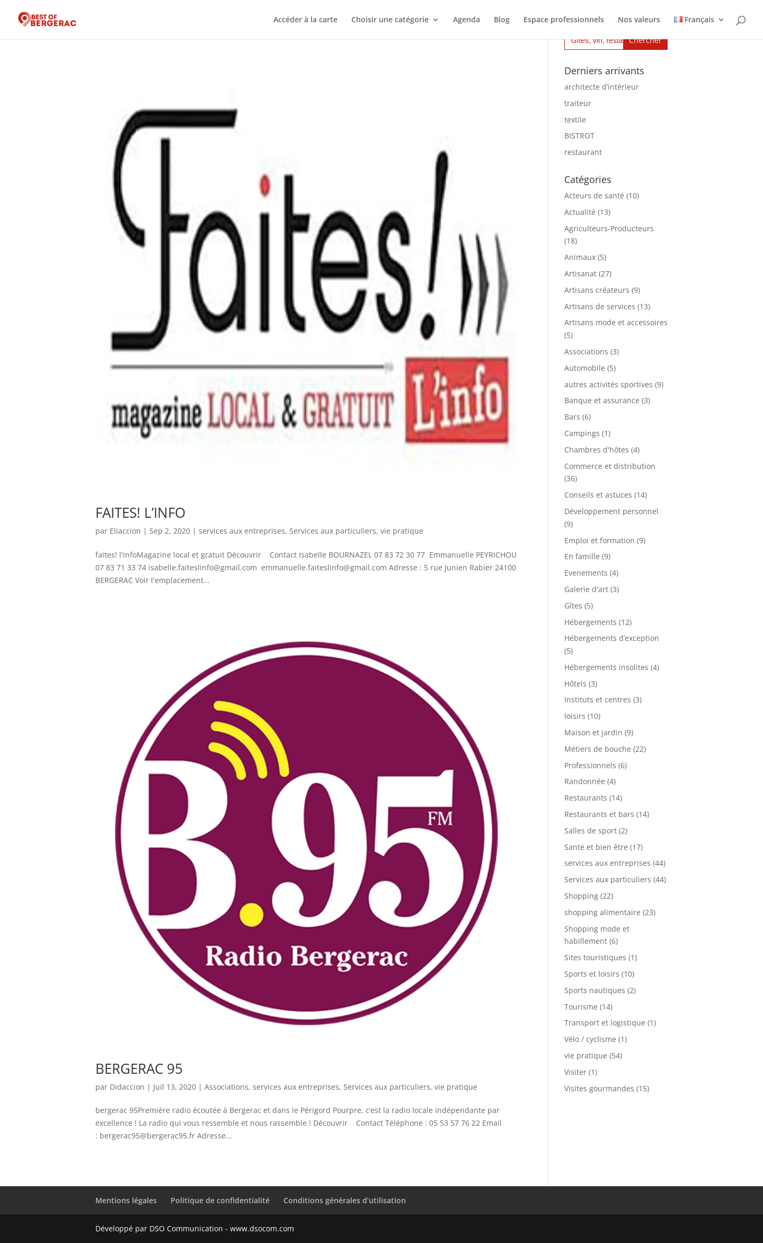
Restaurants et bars (599, 814)
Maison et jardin (593, 732)
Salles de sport (590, 830)
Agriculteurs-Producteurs (609, 228)
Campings (582, 433)
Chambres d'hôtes (596, 450)
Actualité (580, 212)
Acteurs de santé (594, 195)
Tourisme (581, 1007)
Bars (572, 417)
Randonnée (584, 781)
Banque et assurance (602, 400)
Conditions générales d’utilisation (344, 1200)
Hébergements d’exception (611, 638)
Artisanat (580, 273)
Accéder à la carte (305, 20)
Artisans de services (599, 306)
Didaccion (127, 1087)
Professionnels (590, 765)
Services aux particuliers (332, 531)
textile (575, 120)
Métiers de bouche (597, 749)
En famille (582, 556)
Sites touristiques (595, 957)
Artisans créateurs (596, 290)
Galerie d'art (586, 589)
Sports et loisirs (591, 974)
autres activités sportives (608, 384)
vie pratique (401, 531)
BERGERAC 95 (139, 1068)
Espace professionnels (564, 20)
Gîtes (573, 606)
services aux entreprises (242, 531)
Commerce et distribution (609, 466)
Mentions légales (126, 1200)
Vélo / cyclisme (590, 1039)
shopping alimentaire (602, 912)
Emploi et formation (599, 540)
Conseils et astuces (598, 495)
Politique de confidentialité (220, 1200)
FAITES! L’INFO (140, 512)
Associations (227, 1087)
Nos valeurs (639, 20)
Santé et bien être (596, 847)
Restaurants (585, 798)
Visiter (575, 1072)
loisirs (574, 716)
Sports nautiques (594, 990)
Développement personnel (611, 511)
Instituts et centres (597, 699)
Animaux (580, 257)
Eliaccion (125, 531)
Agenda (466, 20)
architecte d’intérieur (601, 87)
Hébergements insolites (606, 667)
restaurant (583, 152)
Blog (502, 20)
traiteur (577, 103)
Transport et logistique (604, 1023)
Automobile (584, 368)
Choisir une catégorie (390, 20)
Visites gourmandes (599, 1088)
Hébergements (590, 622)
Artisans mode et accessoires (616, 322)
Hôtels (575, 684)
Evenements (586, 573)
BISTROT (579, 136)
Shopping (581, 896)
